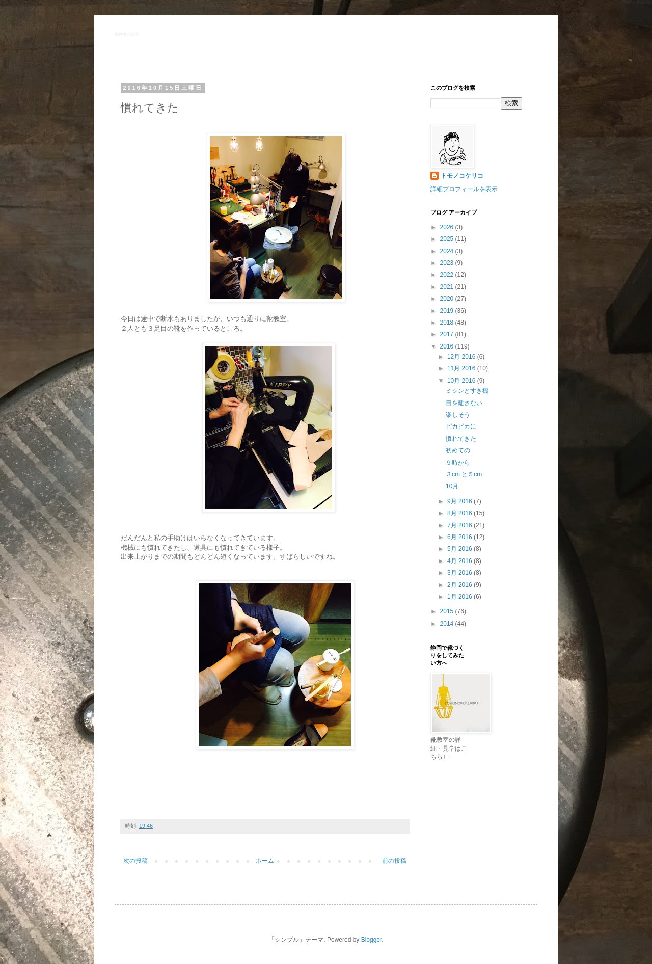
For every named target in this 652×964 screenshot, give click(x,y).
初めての (458, 450)
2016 (447, 346)
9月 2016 (460, 501)
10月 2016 (462, 380)
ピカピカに (461, 426)
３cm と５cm (464, 474)
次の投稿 (135, 860)
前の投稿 (394, 860)
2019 (447, 310)
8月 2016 (460, 513)
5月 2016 (460, 548)
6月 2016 (460, 537)
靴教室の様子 (127, 34)
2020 (447, 298)
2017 (447, 334)
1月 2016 (460, 596)
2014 (447, 623)
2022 (447, 274)
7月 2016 (460, 525)
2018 (447, 322)
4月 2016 (460, 561)
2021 (447, 286)
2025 (447, 239)
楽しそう (458, 414)
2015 (447, 611)
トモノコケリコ (462, 175)
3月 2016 (460, 572)
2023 (447, 262)
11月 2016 (462, 368)
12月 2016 (462, 356)
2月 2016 (460, 584)
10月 (452, 486)
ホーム (265, 860)
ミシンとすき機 (467, 390)
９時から (458, 462)
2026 (447, 227)
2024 (447, 251)
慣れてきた (461, 438)
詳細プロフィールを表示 (464, 189)
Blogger (371, 939)
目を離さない (464, 403)
